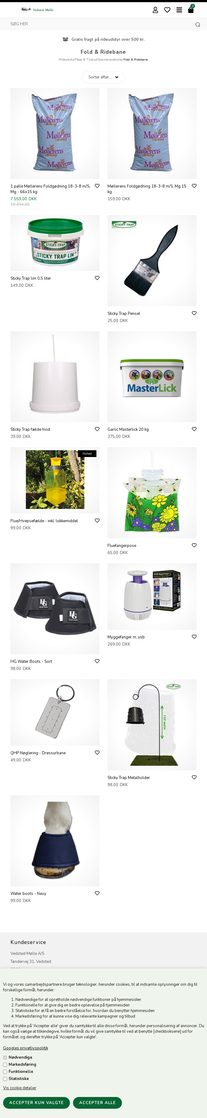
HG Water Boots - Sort (31, 661)
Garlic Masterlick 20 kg (128, 429)
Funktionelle (21, 1071)
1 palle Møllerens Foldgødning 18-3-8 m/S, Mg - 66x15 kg (50, 189)
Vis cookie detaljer (19, 1088)
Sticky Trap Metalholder (129, 778)
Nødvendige (20, 1057)
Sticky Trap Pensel (124, 313)
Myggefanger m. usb (126, 637)
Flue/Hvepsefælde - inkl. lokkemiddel (44, 521)
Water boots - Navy (28, 893)
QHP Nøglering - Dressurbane (38, 753)
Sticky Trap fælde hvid (30, 429)
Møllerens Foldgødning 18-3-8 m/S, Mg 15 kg (147, 189)
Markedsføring (22, 1064)
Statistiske (19, 1079)
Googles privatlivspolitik (25, 1048)
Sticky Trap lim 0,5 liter (30, 278)
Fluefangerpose (122, 545)
